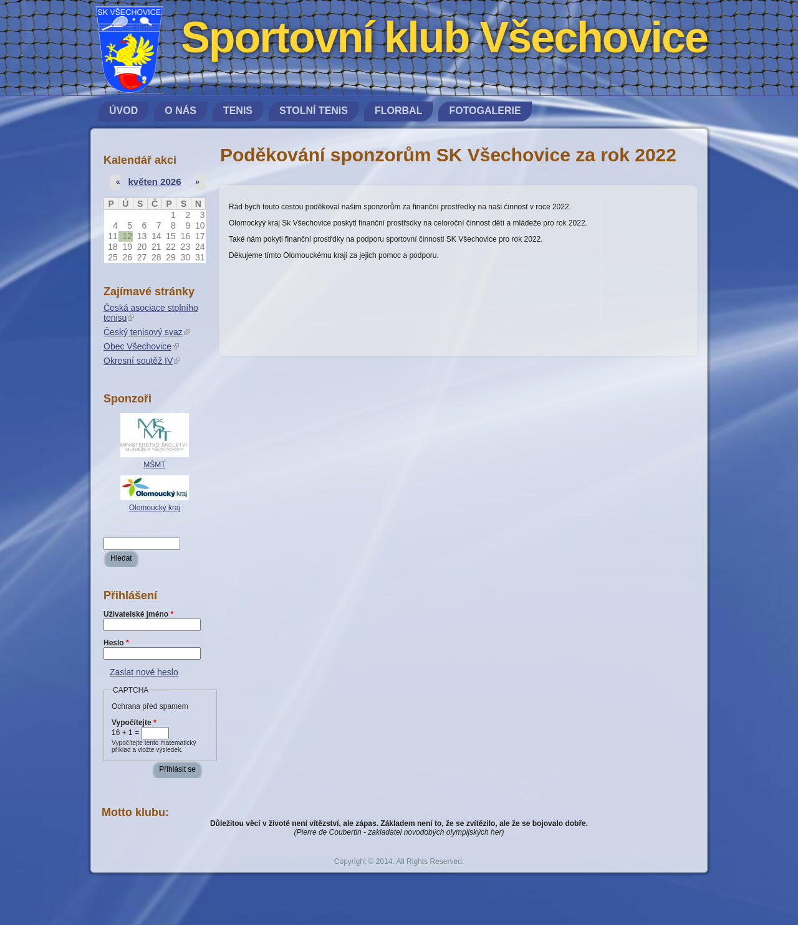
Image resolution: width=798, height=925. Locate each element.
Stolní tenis (313, 110)
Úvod (123, 110)
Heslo (116, 642)
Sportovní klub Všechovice (444, 37)
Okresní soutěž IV (141, 361)
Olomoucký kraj (155, 507)
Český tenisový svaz (146, 332)
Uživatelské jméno (138, 614)
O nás (180, 110)
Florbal (398, 110)
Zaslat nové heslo (144, 672)
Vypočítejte (134, 722)
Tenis (237, 110)
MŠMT (154, 464)
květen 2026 (154, 181)
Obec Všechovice (141, 346)
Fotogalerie (485, 110)
